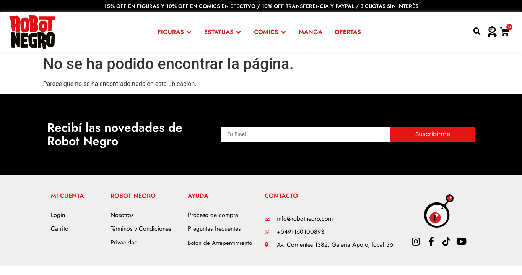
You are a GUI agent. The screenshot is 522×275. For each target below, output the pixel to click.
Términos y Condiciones (141, 228)
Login (58, 214)
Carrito (59, 228)
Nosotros (122, 214)
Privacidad (124, 242)
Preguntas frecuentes (214, 228)
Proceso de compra (213, 214)
